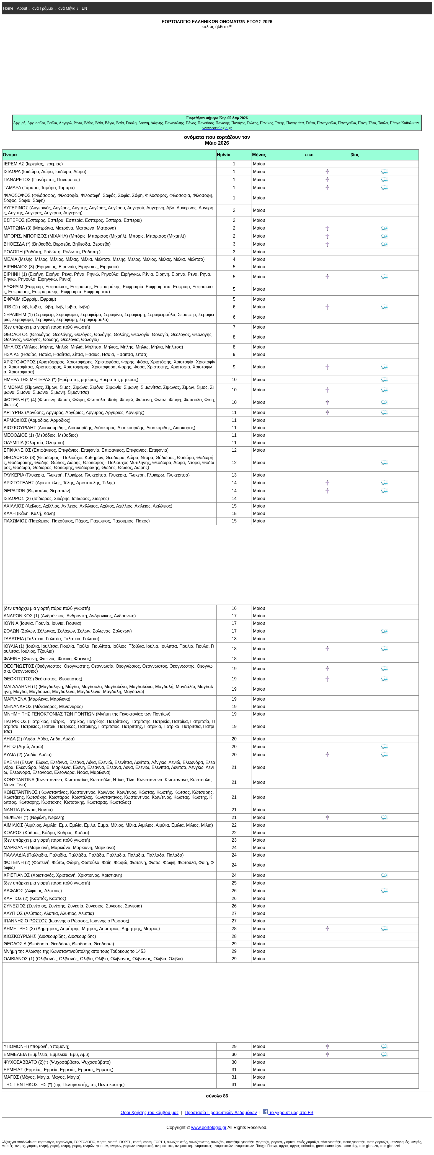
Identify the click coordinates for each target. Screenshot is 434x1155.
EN (84, 8)
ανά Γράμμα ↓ (44, 8)
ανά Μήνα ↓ (68, 8)
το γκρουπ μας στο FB (288, 1112)
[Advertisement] (217, 70)
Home (8, 8)
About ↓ (23, 8)
